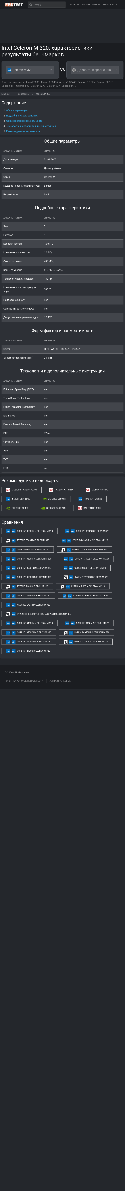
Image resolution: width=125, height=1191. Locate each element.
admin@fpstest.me (60, 681)
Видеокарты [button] (111, 4)
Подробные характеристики (22, 115)
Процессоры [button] (91, 4)
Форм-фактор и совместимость (24, 120)
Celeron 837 (53, 85)
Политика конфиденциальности (24, 681)
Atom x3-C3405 (49, 82)
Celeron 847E (69, 85)
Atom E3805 (32, 82)
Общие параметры (17, 110)
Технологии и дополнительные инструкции (31, 126)
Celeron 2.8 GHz (86, 82)
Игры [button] (74, 4)
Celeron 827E (38, 85)
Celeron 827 (22, 85)
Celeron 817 (8, 85)
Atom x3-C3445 (67, 82)
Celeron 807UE (105, 82)
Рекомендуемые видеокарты (23, 131)
